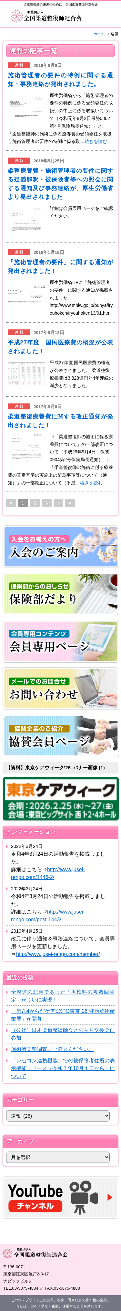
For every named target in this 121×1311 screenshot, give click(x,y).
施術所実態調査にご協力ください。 (52, 1049)
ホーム (99, 34)
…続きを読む (93, 141)
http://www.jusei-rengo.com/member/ (58, 954)
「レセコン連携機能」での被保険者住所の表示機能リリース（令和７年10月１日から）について (63, 1068)
